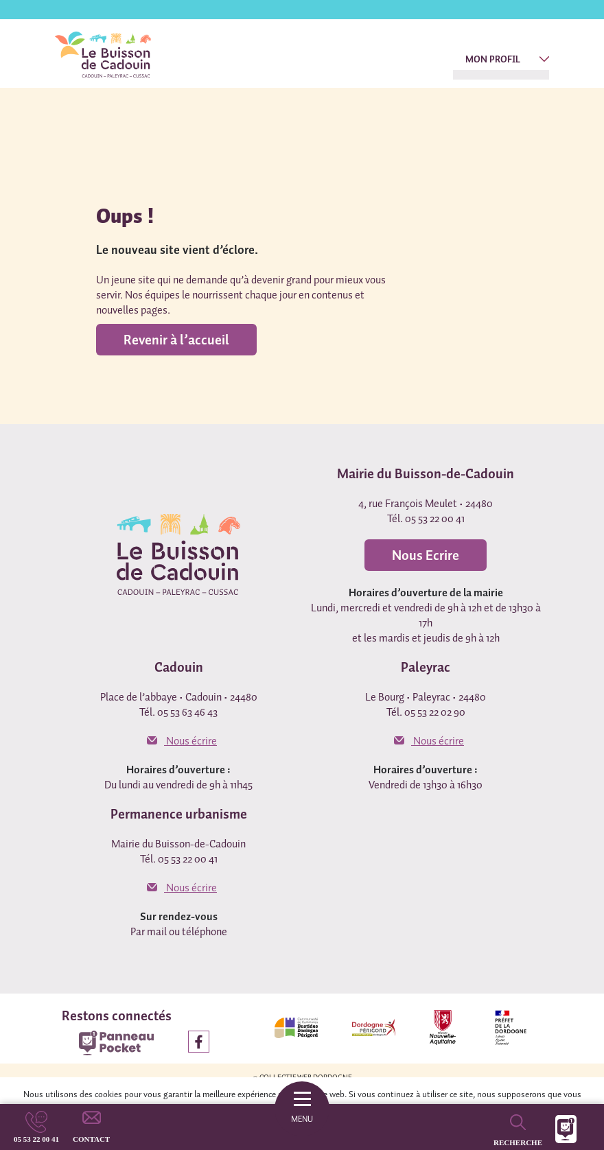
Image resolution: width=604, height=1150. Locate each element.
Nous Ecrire (425, 555)
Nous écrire (182, 740)
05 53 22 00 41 (36, 1139)
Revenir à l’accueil (176, 339)
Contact (91, 1139)
